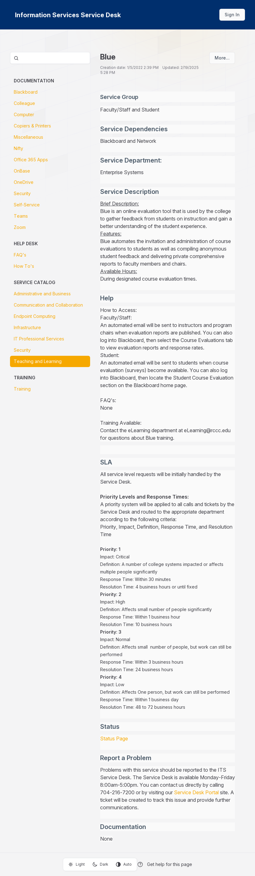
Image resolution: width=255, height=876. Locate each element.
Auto (124, 864)
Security (22, 193)
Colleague (24, 103)
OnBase (22, 171)
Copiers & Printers (32, 125)
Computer (24, 114)
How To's (24, 266)
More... (222, 57)
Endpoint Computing (34, 316)
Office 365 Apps (31, 159)
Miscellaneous (28, 137)
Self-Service (27, 204)
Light (76, 864)
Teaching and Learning (38, 361)
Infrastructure (27, 327)
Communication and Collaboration (48, 305)
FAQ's (20, 254)
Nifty (18, 148)
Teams (21, 216)
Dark (100, 864)
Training (22, 388)
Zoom (20, 227)
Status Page (114, 738)
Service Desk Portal (196, 792)
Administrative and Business (42, 293)
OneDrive (23, 182)
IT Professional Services (39, 338)
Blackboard (26, 92)
